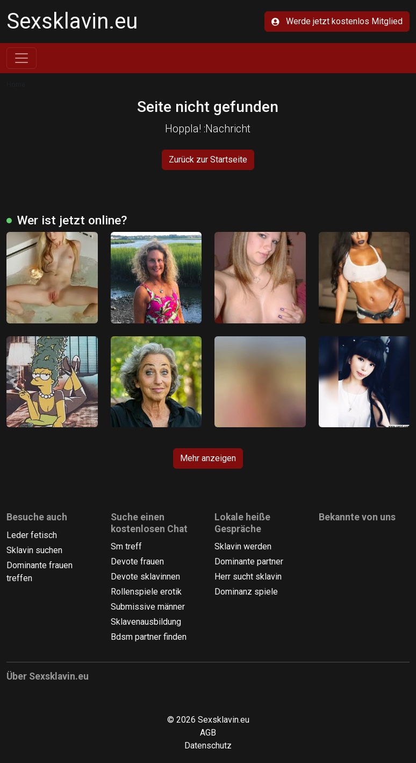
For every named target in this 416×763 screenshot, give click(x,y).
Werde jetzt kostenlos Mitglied (337, 21)
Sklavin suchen (34, 550)
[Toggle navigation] (21, 58)
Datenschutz (208, 745)
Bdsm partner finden (149, 637)
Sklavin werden (242, 546)
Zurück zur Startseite (208, 159)
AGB (208, 732)
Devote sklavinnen (145, 576)
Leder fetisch (31, 535)
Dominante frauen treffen (39, 571)
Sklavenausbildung (146, 622)
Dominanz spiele (246, 592)
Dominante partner (248, 561)
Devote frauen (137, 561)
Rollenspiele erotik (146, 592)
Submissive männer (148, 607)
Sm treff (126, 546)
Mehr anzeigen (208, 458)
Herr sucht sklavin (248, 576)
